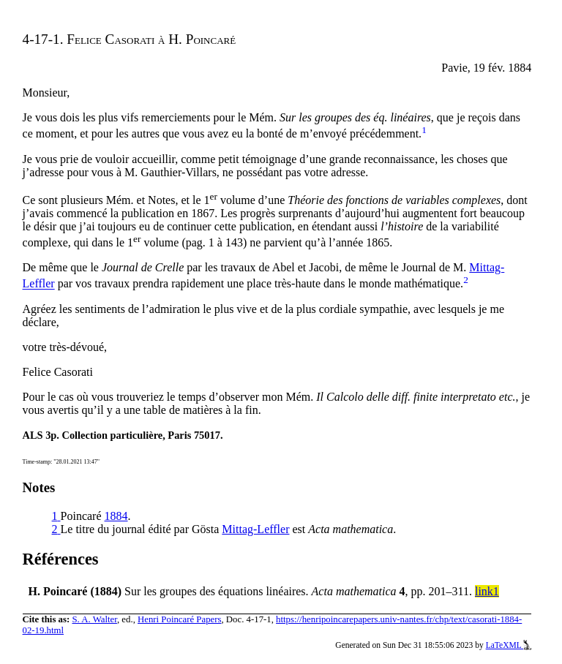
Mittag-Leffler (255, 529)
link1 (487, 591)
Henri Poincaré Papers (179, 619)
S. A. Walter (94, 619)
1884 (116, 516)
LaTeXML (509, 645)
